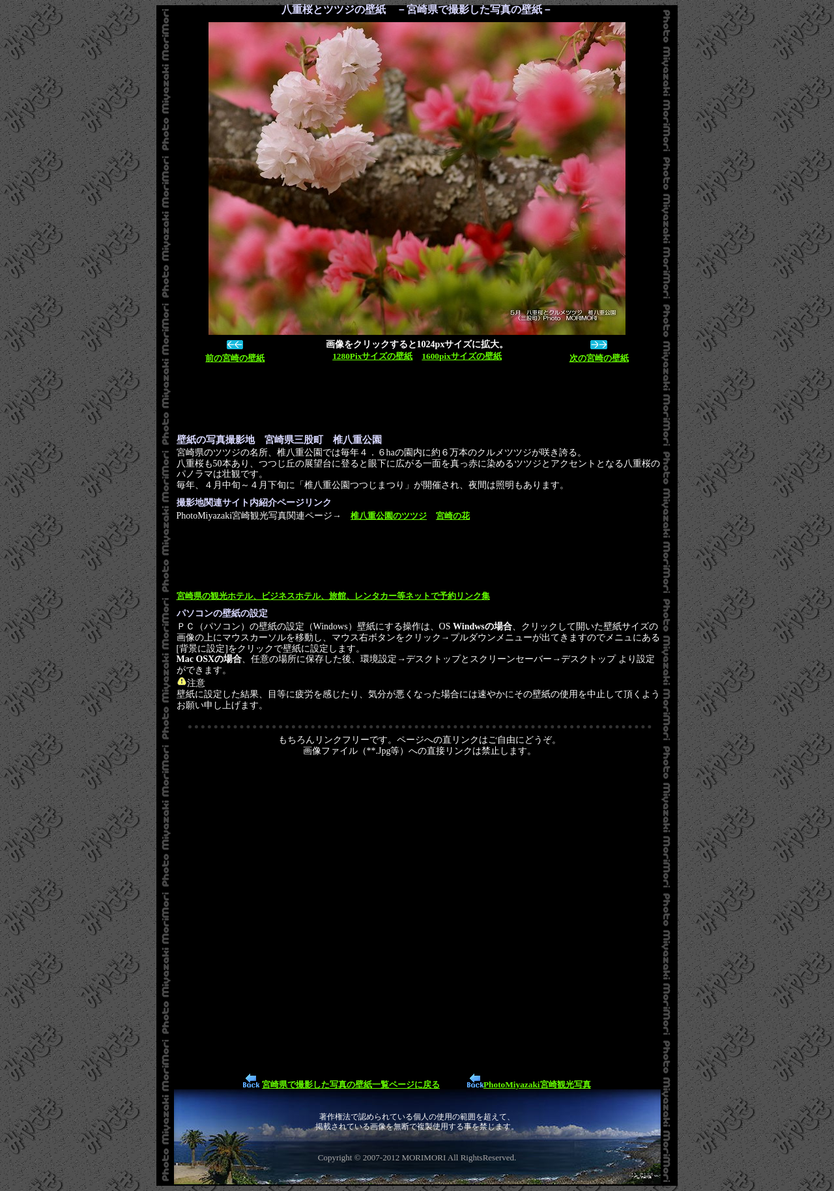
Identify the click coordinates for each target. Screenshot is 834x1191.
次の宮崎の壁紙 (599, 358)
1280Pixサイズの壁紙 (372, 356)
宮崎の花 (453, 516)
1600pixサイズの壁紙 (461, 356)
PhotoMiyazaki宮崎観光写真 (537, 1084)
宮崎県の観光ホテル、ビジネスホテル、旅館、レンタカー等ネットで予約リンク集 (333, 596)
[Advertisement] (414, 398)
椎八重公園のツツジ (389, 516)
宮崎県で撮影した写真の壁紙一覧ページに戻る (351, 1084)
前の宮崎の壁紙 (235, 358)
